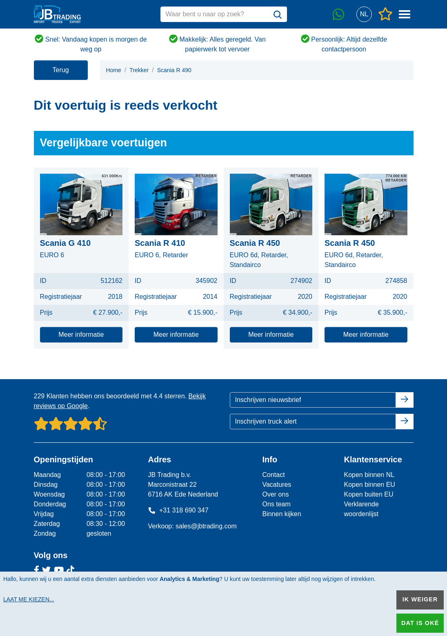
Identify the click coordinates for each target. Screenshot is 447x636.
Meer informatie (81, 334)
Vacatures (276, 484)
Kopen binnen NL (369, 474)
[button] (364, 14)
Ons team (276, 504)
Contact (273, 474)
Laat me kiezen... (28, 599)
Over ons (275, 494)
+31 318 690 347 (178, 510)
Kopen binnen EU (369, 484)
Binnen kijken (281, 513)
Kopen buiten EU (368, 494)
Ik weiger (420, 599)
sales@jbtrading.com (206, 526)
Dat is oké (420, 623)
